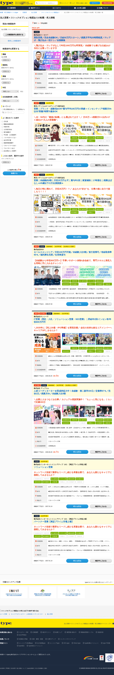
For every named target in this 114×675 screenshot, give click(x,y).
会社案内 (2, 668)
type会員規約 (30, 668)
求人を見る (77, 93)
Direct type (77, 643)
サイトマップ (64, 3)
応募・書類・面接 (37, 639)
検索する (14, 173)
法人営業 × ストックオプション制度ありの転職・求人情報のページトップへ (88, 623)
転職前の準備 (23, 639)
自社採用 (13, 668)
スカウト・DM (23, 632)
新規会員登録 (108, 3)
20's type (66, 643)
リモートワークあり (10, 145)
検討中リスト (47, 632)
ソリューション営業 (43, 467)
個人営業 (50, 614)
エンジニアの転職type (26, 643)
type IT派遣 (106, 643)
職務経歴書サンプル (87, 632)
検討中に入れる (101, 93)
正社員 (6, 121)
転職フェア (58, 632)
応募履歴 (35, 632)
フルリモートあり (9, 148)
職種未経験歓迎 (8, 124)
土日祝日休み (8, 129)
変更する (6, 60)
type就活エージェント (36, 646)
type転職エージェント (92, 643)
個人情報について (21, 668)
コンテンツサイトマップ (68, 639)
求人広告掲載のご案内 (41, 668)
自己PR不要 (7, 140)
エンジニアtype (54, 643)
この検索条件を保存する (14, 35)
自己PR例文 (23, 635)
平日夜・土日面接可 (10, 135)
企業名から (21, 109)
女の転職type (41, 643)
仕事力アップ (51, 639)
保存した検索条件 (14, 41)
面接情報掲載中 (8, 143)
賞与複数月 (7, 132)
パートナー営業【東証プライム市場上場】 (54, 521)
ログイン (95, 3)
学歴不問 (6, 127)
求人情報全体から (9, 109)
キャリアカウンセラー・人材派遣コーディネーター (27, 614)
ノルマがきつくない (10, 137)
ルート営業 (3, 614)
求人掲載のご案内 (82, 3)
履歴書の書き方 (71, 632)
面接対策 (100, 632)
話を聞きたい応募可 (10, 151)
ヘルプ (73, 3)
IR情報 (8, 668)
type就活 (22, 646)
